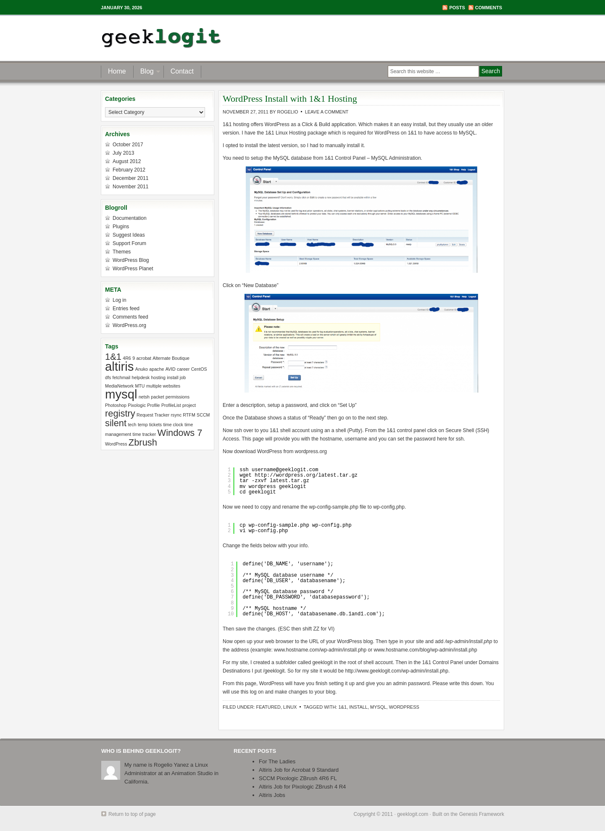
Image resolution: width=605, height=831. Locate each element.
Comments (488, 7)
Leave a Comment (327, 111)
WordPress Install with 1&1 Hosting (290, 98)
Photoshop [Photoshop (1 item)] (115, 405)
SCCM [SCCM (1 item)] (203, 414)
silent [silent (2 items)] (115, 423)
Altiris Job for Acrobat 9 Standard (299, 770)
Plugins (121, 227)
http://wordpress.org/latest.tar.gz (306, 475)
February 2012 (129, 170)
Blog (147, 72)
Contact (182, 71)
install (358, 707)
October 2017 (128, 145)
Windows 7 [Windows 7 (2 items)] (180, 432)
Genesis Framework (481, 814)
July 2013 (123, 153)
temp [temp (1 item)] (143, 424)
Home (117, 71)
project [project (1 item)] (189, 405)
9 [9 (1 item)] (133, 358)
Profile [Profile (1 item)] (153, 405)
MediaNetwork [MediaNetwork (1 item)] (119, 385)
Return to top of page (132, 814)
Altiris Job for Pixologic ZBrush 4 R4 (302, 787)
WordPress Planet (133, 269)
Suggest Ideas (129, 235)
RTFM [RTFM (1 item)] (189, 414)
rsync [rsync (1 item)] (176, 414)
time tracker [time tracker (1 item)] (144, 434)
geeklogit (184, 38)
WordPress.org (129, 325)
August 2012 (127, 161)
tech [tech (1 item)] (132, 424)
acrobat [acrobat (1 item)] (143, 358)
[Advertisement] (405, 37)
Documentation (130, 218)
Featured (268, 707)
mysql (378, 707)
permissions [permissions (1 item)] (177, 396)
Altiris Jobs (272, 795)
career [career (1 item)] (183, 369)
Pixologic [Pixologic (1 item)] (137, 405)
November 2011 (130, 187)
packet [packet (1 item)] (157, 396)
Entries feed (126, 308)
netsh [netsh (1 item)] (144, 396)
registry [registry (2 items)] (120, 413)
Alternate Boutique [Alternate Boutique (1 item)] (171, 358)
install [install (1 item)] (172, 377)
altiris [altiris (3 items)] (119, 366)
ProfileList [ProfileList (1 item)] (171, 405)
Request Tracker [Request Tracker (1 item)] (153, 414)
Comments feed (130, 317)
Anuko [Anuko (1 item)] (141, 369)
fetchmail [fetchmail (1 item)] (122, 377)
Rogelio (287, 111)
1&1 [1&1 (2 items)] (113, 356)
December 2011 (130, 178)
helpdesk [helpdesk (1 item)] (141, 377)
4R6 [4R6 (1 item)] (127, 358)
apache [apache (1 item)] (156, 369)
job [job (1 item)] (183, 377)
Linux (290, 707)
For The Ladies (277, 761)
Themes (122, 252)
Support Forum (129, 243)
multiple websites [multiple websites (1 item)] (163, 385)
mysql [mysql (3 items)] (121, 394)
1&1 (342, 707)
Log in (119, 300)
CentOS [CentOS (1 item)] (199, 369)
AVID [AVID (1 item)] (171, 369)
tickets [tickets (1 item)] (155, 424)
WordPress (404, 707)
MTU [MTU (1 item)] (140, 385)
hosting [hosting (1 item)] (158, 377)
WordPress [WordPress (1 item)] (116, 443)
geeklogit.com (412, 814)
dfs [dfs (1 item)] (108, 377)
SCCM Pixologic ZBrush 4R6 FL (298, 778)
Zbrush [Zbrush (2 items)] (143, 442)
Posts (457, 7)
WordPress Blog (131, 260)
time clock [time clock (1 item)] (173, 424)
